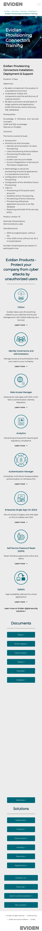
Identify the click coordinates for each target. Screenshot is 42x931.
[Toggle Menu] (39, 4)
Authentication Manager (21, 471)
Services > (16, 11)
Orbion (21, 307)
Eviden (33, 919)
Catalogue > (33, 11)
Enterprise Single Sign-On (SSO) (21, 510)
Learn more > (21, 325)
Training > (24, 11)
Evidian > (8, 11)
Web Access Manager (21, 392)
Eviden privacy (32, 915)
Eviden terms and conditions (18, 919)
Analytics (21, 433)
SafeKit (21, 589)
